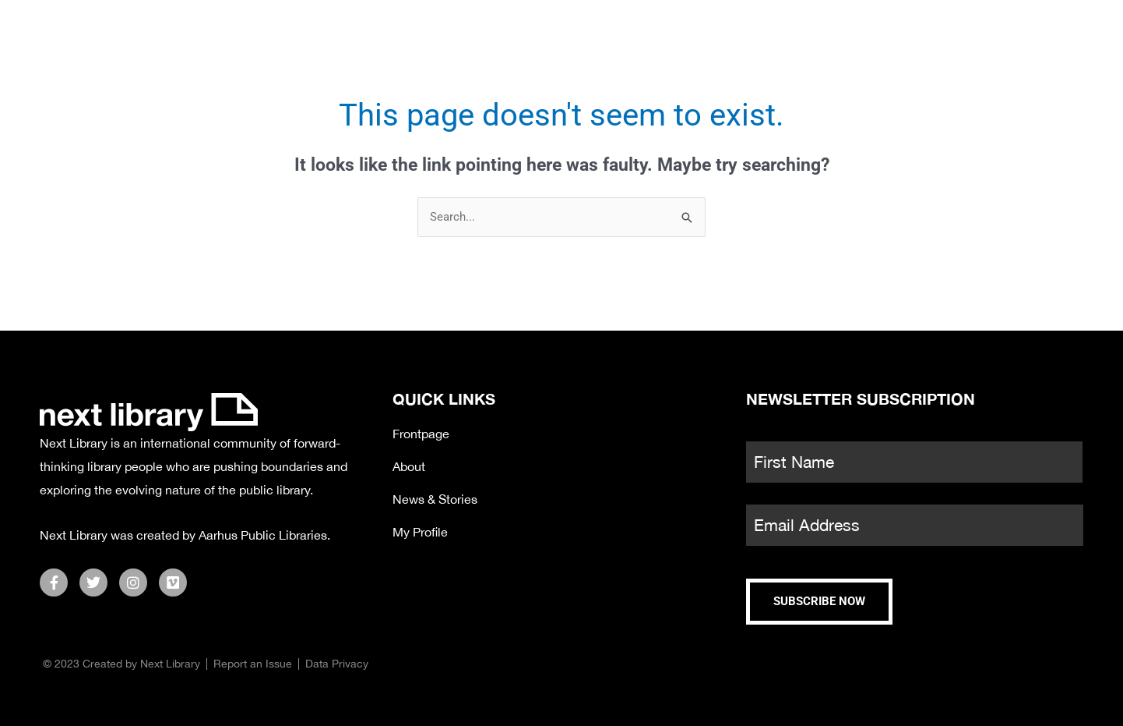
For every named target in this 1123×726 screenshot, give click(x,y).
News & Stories (435, 499)
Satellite (630, 35)
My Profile (420, 532)
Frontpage (421, 434)
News (735, 35)
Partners (840, 35)
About (949, 35)
